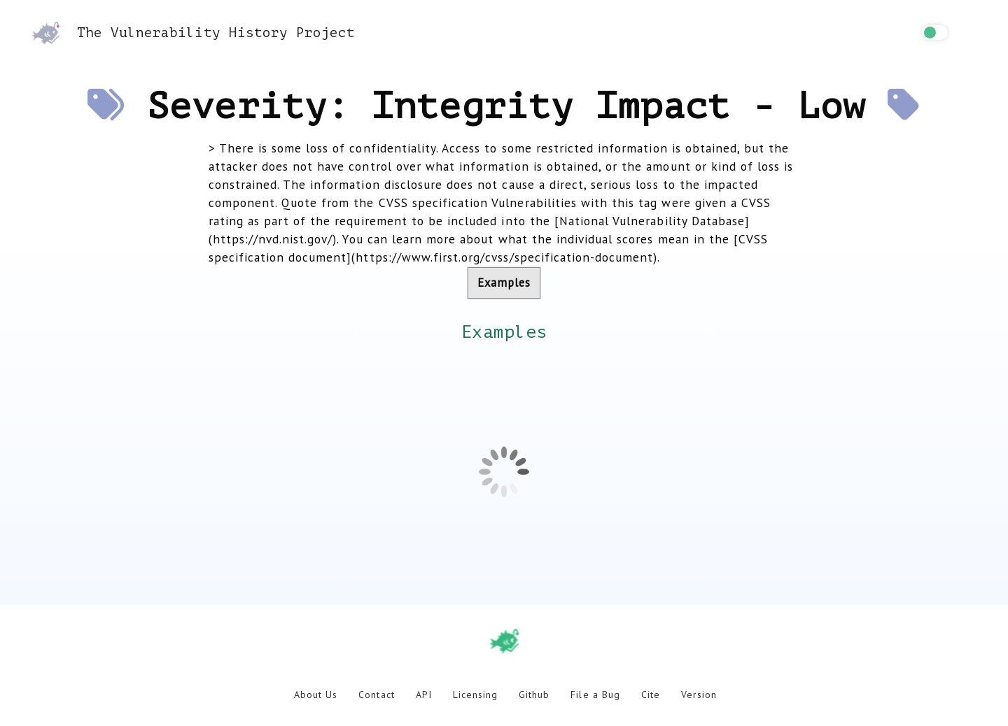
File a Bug (595, 694)
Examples (504, 282)
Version (699, 694)
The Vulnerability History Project (193, 32)
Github (534, 694)
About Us (315, 694)
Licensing (475, 694)
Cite (650, 694)
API (424, 694)
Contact (376, 694)
